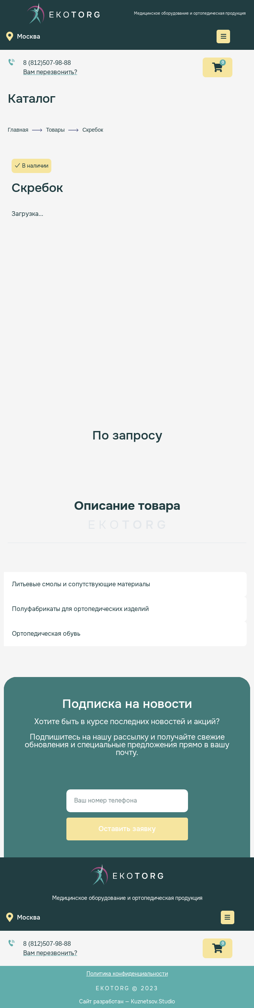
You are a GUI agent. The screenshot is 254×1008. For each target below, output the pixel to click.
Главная (18, 130)
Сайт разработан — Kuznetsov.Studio (127, 1001)
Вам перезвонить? (50, 72)
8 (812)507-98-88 (47, 62)
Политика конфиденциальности (127, 973)
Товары (55, 130)
